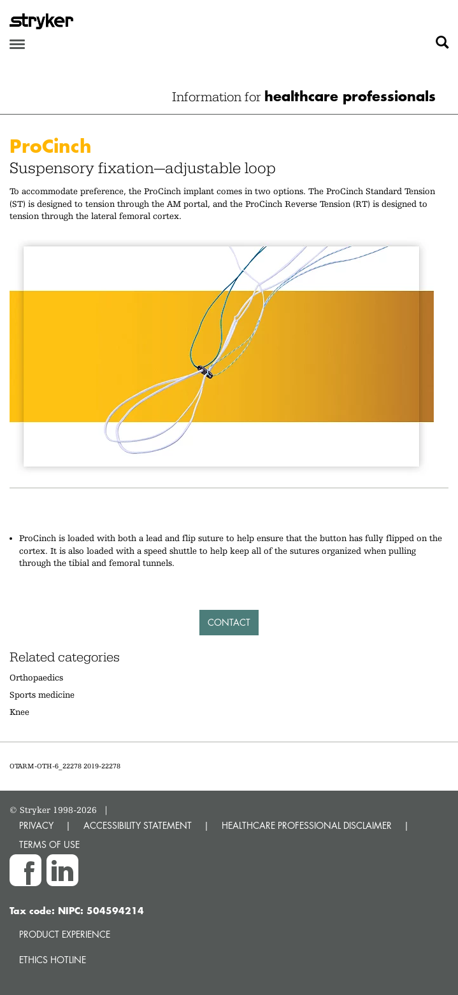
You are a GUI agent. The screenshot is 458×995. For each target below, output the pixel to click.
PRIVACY (36, 825)
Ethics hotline (52, 960)
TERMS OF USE (49, 844)
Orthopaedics (36, 677)
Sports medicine (42, 694)
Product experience (64, 934)
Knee (19, 712)
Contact (229, 622)
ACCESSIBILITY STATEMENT (137, 825)
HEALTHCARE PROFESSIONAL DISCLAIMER (307, 825)
